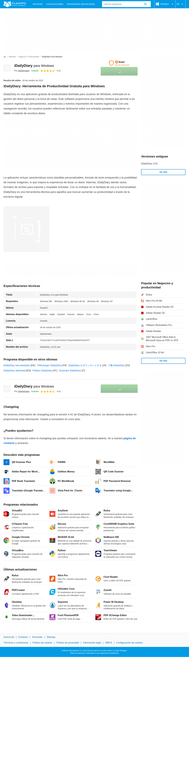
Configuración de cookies (129, 642)
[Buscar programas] (145, 4)
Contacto (23, 637)
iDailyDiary (34, 66)
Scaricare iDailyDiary (70, 370)
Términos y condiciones (16, 642)
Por (22, 70)
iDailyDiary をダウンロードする (85, 365)
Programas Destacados (81, 4)
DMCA (108, 642)
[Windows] (12, 57)
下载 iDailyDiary (116, 365)
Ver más (163, 172)
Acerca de (9, 637)
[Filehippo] (15, 4)
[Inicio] (5, 56)
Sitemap (51, 637)
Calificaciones (54, 4)
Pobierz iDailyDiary (43, 370)
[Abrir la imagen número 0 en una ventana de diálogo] (26, 229)
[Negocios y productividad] (29, 57)
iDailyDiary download (15, 370)
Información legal (92, 642)
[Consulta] (126, 4)
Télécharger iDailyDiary (49, 365)
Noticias (38, 4)
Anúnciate (37, 637)
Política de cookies (42, 642)
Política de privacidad (67, 642)
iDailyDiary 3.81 (149, 163)
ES (180, 4)
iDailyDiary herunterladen (17, 365)
